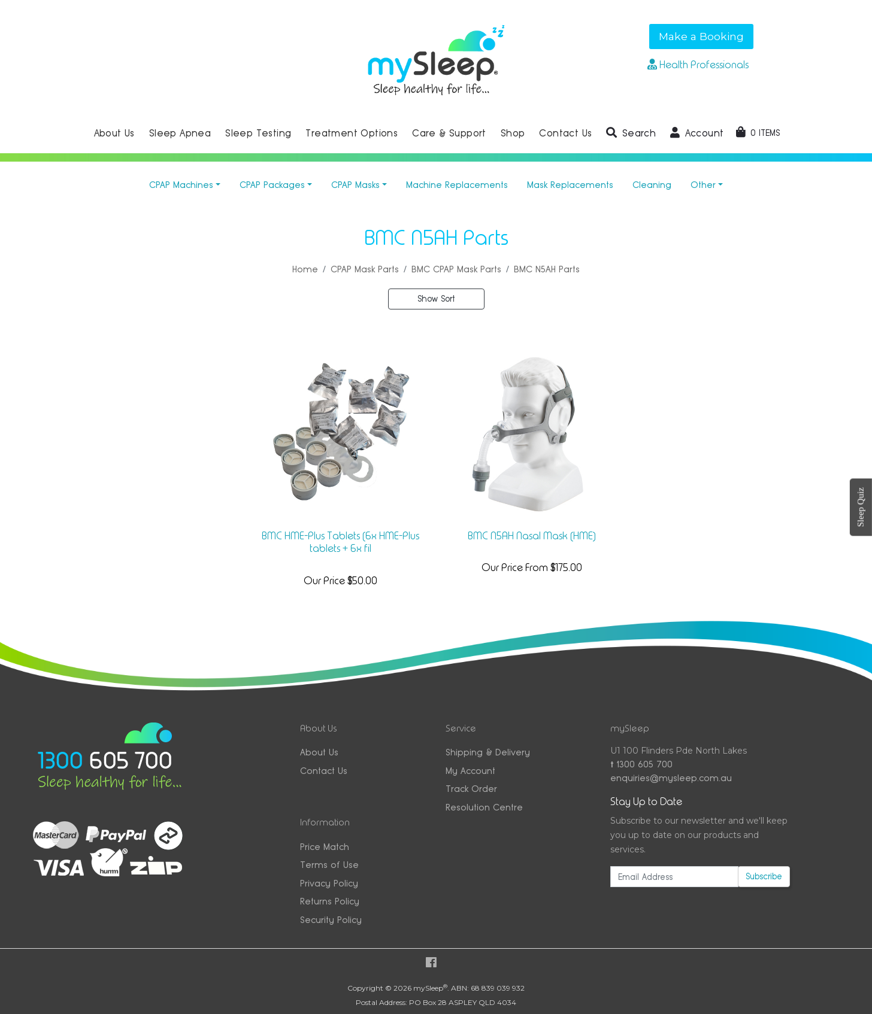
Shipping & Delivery (488, 752)
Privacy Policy (329, 883)
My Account (470, 771)
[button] (631, 133)
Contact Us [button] (565, 133)
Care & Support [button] (449, 133)
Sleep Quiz (860, 507)
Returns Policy (329, 901)
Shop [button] (513, 133)
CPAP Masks (355, 185)
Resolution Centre (484, 807)
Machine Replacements (457, 185)
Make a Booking (701, 36)
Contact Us (323, 771)
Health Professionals (698, 65)
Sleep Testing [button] (258, 133)
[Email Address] (674, 876)
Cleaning (651, 185)
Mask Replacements (570, 185)
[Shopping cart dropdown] (758, 133)
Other (703, 185)
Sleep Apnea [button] (180, 133)
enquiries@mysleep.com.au (671, 778)
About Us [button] (114, 133)
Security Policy (331, 920)
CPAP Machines (181, 185)
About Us (319, 752)
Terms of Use (329, 865)
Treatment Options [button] (351, 133)
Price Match (324, 847)
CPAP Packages (272, 185)
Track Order (471, 789)
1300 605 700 (641, 764)
